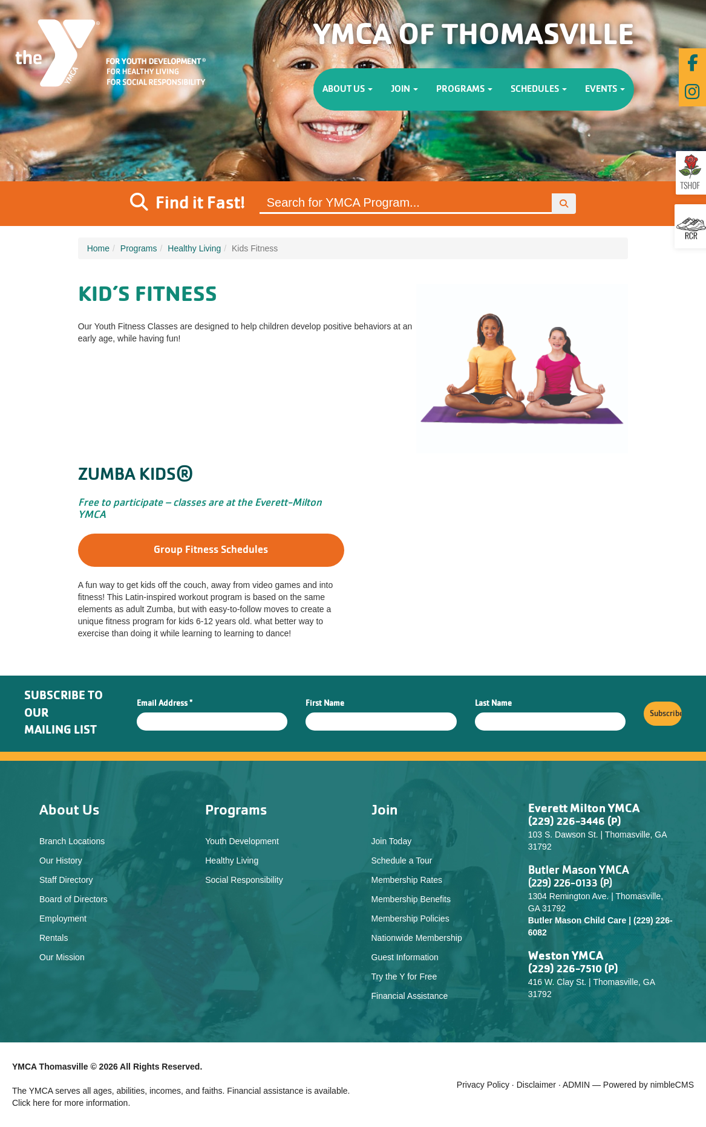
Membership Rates (407, 880)
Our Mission (62, 957)
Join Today (391, 841)
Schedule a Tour (402, 860)
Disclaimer (536, 1085)
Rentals (53, 938)
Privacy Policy (483, 1085)
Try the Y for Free (404, 976)
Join (404, 89)
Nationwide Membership (416, 938)
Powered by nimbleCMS (648, 1085)
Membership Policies (410, 918)
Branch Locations (72, 841)
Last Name (493, 703)
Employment (63, 918)
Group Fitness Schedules (211, 549)
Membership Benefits (411, 899)
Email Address (164, 703)
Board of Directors (73, 899)
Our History (60, 860)
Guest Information (405, 957)
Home (98, 248)
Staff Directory (66, 880)
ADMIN (576, 1085)
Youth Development (242, 841)
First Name (325, 703)
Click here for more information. (71, 1103)
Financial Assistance (409, 996)
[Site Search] (406, 203)
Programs (464, 89)
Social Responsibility (244, 880)
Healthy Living (194, 248)
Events (605, 89)
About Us (347, 89)
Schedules (539, 89)
